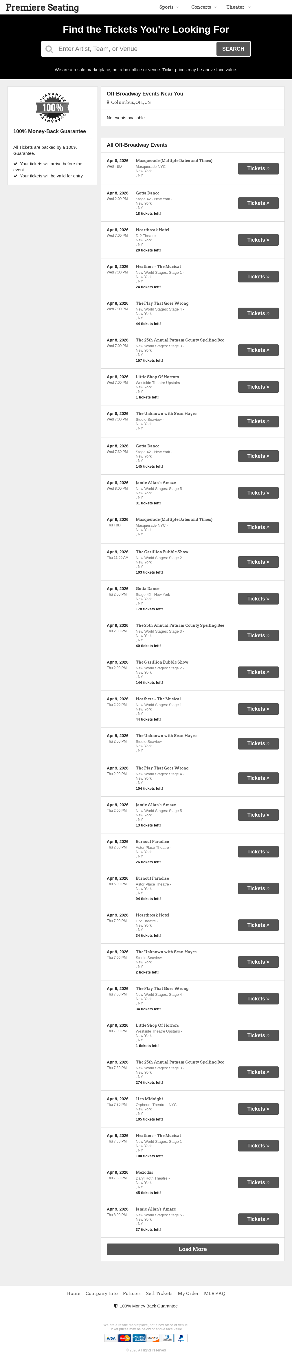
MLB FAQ (214, 1293)
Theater (238, 7)
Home (73, 1293)
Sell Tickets (159, 1293)
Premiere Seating (42, 7)
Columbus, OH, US (129, 102)
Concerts (204, 7)
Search (233, 49)
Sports (169, 7)
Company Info (102, 1293)
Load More (193, 1249)
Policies (132, 1293)
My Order (188, 1293)
